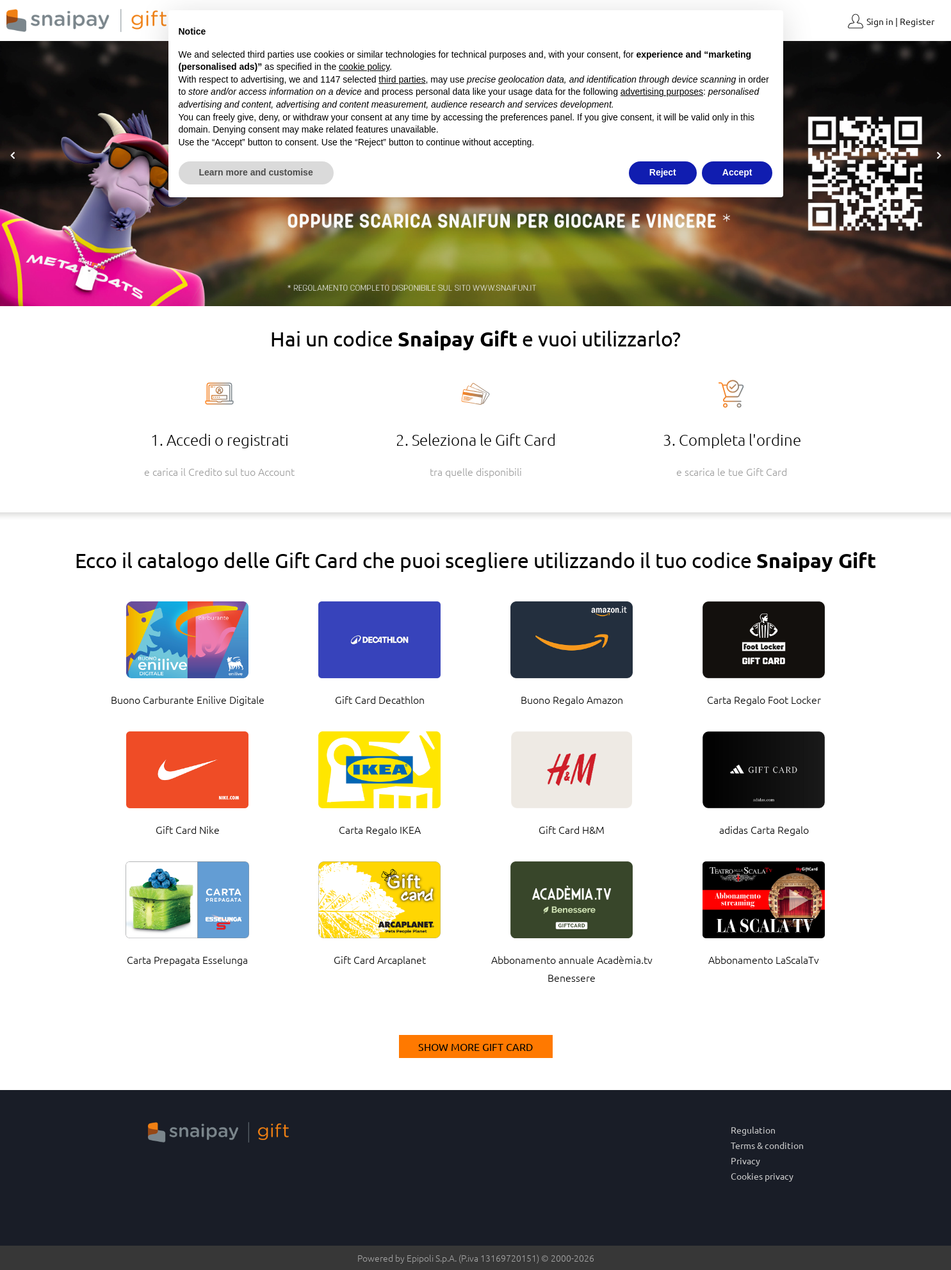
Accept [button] (737, 172)
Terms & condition (767, 1145)
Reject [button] (662, 172)
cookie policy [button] (364, 66)
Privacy (745, 1160)
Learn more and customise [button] (256, 172)
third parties (401, 79)
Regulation (753, 1130)
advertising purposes (662, 91)
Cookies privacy (762, 1176)
